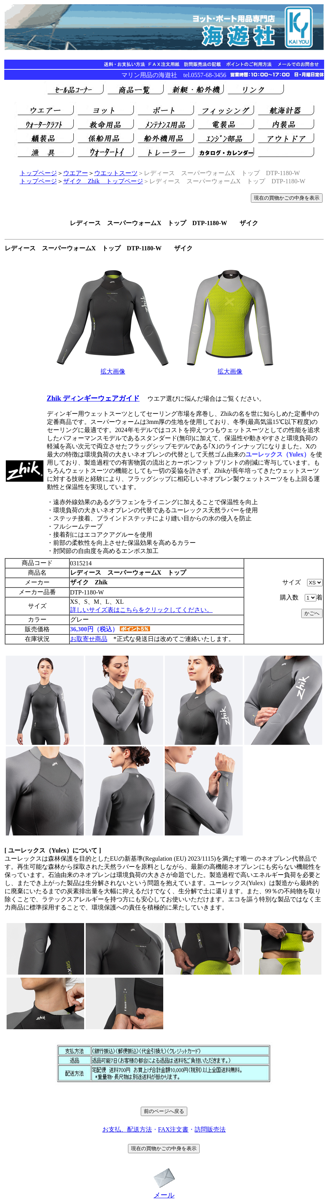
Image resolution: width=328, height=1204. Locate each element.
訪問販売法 (210, 1129)
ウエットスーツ (116, 173)
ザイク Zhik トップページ (103, 181)
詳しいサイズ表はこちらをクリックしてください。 (141, 609)
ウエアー (75, 173)
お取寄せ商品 (88, 639)
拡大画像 (112, 371)
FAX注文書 (173, 1129)
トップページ (38, 173)
